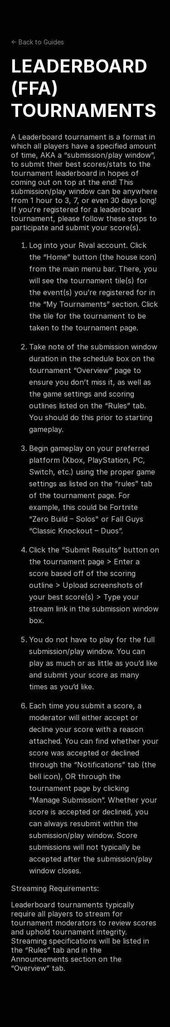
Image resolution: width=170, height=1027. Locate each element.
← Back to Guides (37, 42)
